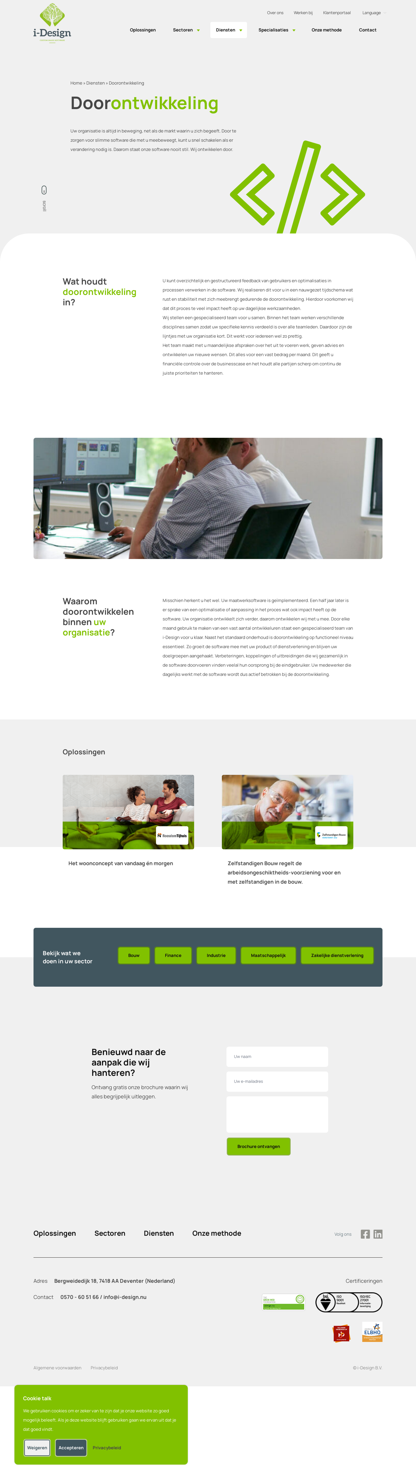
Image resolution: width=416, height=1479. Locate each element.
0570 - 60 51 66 (79, 1296)
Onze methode (327, 30)
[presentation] (278, 1115)
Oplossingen (143, 30)
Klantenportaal (337, 12)
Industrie (216, 955)
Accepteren (71, 1448)
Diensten (225, 30)
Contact (368, 30)
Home (76, 83)
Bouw (134, 955)
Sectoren (183, 30)
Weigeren (37, 1448)
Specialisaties (273, 30)
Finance (173, 955)
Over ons (275, 12)
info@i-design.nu (124, 1296)
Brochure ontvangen (258, 1146)
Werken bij (303, 12)
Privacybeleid (104, 1368)
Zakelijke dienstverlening (337, 955)
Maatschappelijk (268, 955)
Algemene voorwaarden (57, 1368)
